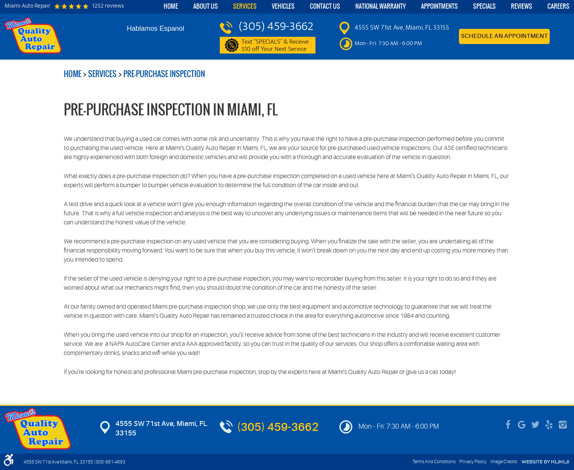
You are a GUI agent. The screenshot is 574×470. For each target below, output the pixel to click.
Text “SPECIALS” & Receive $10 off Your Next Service (279, 45)
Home (171, 6)
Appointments (439, 6)
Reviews (521, 6)
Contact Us (325, 6)
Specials (484, 6)
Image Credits (503, 461)
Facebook (508, 425)
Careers (558, 6)
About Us (205, 6)
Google (521, 425)
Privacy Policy (473, 461)
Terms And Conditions (434, 461)
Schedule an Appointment (504, 36)
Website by (545, 462)
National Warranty (380, 6)
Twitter (535, 425)
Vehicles (283, 6)
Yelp (549, 425)
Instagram (562, 425)
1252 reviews (108, 6)
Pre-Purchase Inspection (164, 74)
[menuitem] (171, 7)
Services (245, 6)
